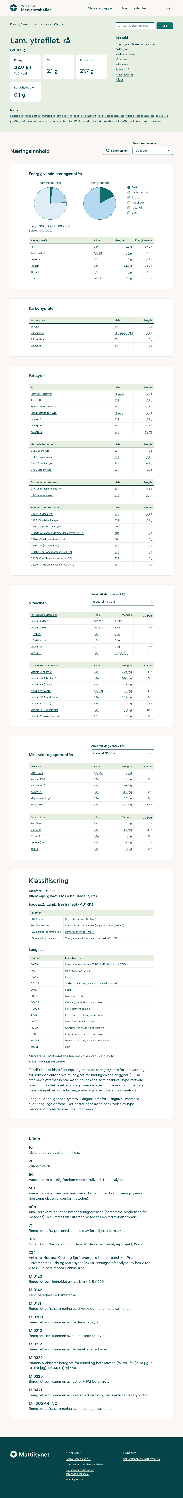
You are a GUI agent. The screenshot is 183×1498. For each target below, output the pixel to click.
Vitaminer (122, 59)
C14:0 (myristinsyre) (42, 457)
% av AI (147, 614)
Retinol (37, 633)
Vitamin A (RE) (39, 627)
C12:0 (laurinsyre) (40, 450)
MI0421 (98, 690)
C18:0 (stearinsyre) (41, 469)
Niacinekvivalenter (41, 690)
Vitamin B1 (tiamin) (41, 671)
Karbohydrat (38, 253)
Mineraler (122, 64)
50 (95, 259)
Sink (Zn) (36, 829)
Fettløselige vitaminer (44, 614)
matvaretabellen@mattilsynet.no (141, 1458)
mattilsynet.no (74, 1479)
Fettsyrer (122, 49)
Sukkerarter (37, 332)
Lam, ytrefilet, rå (53, 24)
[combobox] (135, 25)
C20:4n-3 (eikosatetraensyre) (48, 539)
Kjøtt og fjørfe (19, 24)
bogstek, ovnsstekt (85, 115)
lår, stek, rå (162, 115)
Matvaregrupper (101, 8)
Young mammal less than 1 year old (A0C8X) (91, 938)
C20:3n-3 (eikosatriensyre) (46, 526)
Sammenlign (117, 151)
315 (96, 703)
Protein (35, 265)
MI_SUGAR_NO (124, 332)
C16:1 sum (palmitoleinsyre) (46, 488)
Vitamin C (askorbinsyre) (45, 716)
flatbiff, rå (74, 121)
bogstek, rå (16, 115)
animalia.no (75, 1268)
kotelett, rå (110, 121)
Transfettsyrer (39, 400)
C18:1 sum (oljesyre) (42, 495)
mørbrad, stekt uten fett (53, 121)
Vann (33, 278)
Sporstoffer (124, 69)
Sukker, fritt (37, 345)
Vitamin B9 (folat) (41, 703)
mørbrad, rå (48, 115)
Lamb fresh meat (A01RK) (70, 904)
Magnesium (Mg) (40, 798)
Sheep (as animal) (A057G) (80, 919)
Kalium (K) (36, 791)
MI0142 (98, 278)
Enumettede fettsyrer (43, 406)
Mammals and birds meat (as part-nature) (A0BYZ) (94, 925)
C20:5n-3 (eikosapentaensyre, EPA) (51, 551)
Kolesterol (36, 431)
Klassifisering (124, 74)
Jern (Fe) (36, 823)
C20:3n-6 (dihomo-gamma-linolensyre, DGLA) (57, 532)
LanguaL (35, 1099)
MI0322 (98, 627)
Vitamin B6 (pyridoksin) (44, 697)
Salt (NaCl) (37, 772)
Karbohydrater (125, 54)
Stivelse (35, 326)
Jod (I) (34, 848)
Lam (35, 24)
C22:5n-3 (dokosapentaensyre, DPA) (52, 558)
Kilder (119, 79)
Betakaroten (40, 640)
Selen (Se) (36, 836)
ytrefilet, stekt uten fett (24, 121)
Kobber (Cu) (38, 842)
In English (162, 8)
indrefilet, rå (125, 121)
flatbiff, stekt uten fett (111, 115)
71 (95, 646)
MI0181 (98, 253)
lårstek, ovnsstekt (92, 121)
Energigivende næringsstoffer (135, 44)
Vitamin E (36, 652)
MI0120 (98, 772)
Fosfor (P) (37, 804)
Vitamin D (36, 646)
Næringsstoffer (134, 8)
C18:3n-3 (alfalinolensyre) (45, 520)
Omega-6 (36, 425)
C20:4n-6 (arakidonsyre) (45, 545)
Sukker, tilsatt (38, 339)
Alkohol (35, 272)
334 (96, 246)
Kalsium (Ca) (38, 779)
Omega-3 (36, 419)
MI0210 (119, 406)
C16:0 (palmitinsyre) (42, 463)
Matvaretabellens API (78, 1458)
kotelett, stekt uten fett (147, 121)
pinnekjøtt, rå (64, 115)
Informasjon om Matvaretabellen (85, 1464)
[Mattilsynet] (29, 1454)
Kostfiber (36, 259)
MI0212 (119, 412)
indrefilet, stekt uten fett (139, 115)
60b (117, 526)
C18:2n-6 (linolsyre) (42, 513)
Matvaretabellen (36, 9)
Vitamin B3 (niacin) (41, 684)
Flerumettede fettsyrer (44, 412)
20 (95, 716)
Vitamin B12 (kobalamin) (44, 709)
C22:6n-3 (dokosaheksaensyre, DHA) (52, 564)
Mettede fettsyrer (41, 393)
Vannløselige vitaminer (44, 665)
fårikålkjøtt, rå (33, 115)
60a (96, 640)
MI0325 (98, 621)
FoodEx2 (36, 1070)
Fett (33, 246)
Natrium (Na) (38, 785)
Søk (164, 25)
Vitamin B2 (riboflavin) (43, 678)
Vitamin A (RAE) (40, 621)
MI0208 (119, 393)
